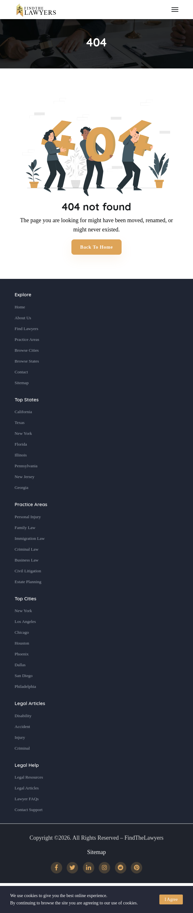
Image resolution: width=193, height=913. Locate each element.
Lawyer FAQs (27, 813)
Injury (20, 751)
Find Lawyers (26, 343)
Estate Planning (28, 596)
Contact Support (29, 824)
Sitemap (22, 397)
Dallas (20, 679)
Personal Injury (28, 531)
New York (23, 448)
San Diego (24, 690)
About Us (23, 332)
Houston (22, 657)
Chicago (22, 647)
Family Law (25, 542)
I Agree (171, 899)
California (23, 426)
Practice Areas (27, 353)
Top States (27, 414)
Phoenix (22, 668)
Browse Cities (27, 364)
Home (20, 321)
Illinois (21, 469)
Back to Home (96, 247)
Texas (19, 437)
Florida (21, 458)
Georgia (21, 502)
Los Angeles (25, 636)
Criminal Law (26, 563)
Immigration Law (30, 552)
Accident (22, 741)
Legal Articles (30, 718)
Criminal (22, 762)
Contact (21, 386)
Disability (23, 730)
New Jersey (25, 491)
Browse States (27, 375)
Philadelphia (25, 701)
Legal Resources (29, 791)
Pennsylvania (26, 480)
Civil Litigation (28, 585)
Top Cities (25, 613)
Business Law (26, 574)
